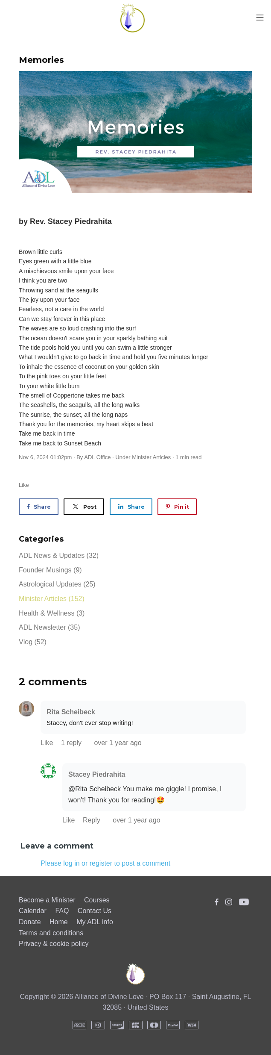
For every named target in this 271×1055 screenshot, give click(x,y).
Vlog (33, 641)
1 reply (72, 742)
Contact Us (94, 910)
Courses (97, 900)
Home (59, 921)
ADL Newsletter (49, 627)
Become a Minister (47, 900)
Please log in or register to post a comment (105, 863)
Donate (30, 921)
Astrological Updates (57, 584)
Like (24, 485)
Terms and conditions (51, 933)
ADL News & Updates (59, 555)
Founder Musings (50, 570)
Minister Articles (151, 457)
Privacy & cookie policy (54, 943)
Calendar (33, 910)
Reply (92, 820)
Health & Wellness (52, 613)
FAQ (62, 910)
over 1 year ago (117, 742)
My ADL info (94, 921)
